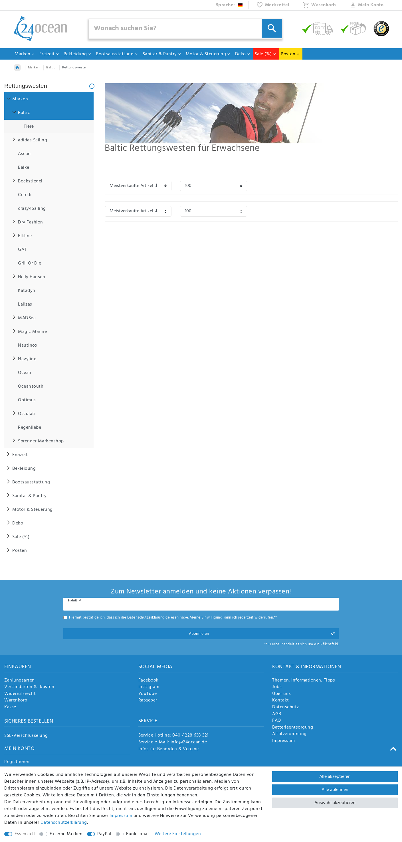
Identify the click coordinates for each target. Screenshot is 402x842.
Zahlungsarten (19, 680)
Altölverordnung (289, 734)
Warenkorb (15, 700)
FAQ (276, 720)
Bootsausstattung (117, 54)
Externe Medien (66, 834)
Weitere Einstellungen (178, 834)
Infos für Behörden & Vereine (168, 749)
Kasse (10, 707)
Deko (243, 54)
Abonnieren (262, 634)
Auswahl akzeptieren (334, 803)
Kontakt (280, 700)
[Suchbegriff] (185, 29)
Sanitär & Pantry (162, 54)
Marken (25, 54)
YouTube (147, 694)
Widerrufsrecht (20, 694)
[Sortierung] (138, 186)
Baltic (50, 67)
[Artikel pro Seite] (213, 186)
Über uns (281, 694)
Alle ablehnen (335, 790)
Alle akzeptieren (335, 776)
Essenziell (25, 834)
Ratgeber (147, 700)
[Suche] (272, 28)
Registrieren (16, 762)
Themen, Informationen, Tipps (303, 680)
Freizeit (49, 54)
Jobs (277, 687)
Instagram (148, 687)
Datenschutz (285, 707)
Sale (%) (265, 54)
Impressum (283, 741)
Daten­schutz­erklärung (64, 822)
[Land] (229, 5)
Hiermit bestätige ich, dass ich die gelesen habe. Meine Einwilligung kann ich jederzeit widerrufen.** (173, 617)
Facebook (148, 680)
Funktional (137, 834)
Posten (290, 54)
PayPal (104, 834)
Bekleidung (78, 54)
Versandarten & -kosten (29, 687)
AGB (276, 714)
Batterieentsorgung (292, 727)
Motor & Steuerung (208, 54)
